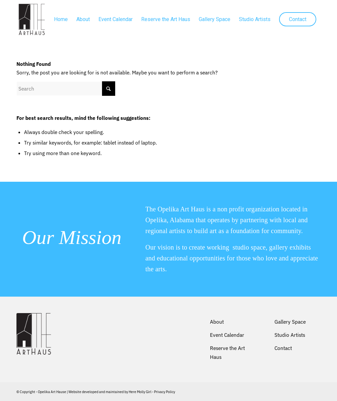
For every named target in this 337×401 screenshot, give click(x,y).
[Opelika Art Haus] (31, 19)
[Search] (65, 88)
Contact (283, 348)
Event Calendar (227, 335)
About (217, 321)
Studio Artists (289, 335)
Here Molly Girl (140, 391)
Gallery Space (290, 321)
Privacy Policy (164, 391)
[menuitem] (61, 19)
